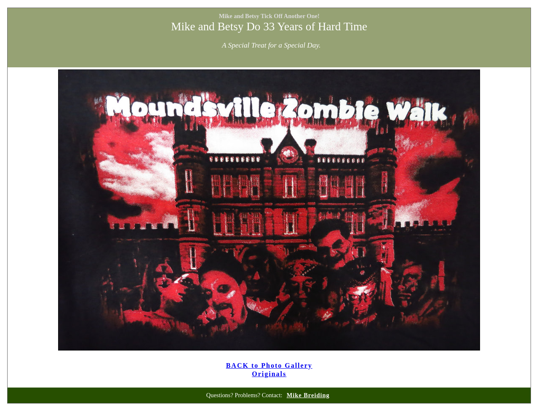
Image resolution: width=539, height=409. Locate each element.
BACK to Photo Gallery (269, 365)
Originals (269, 373)
